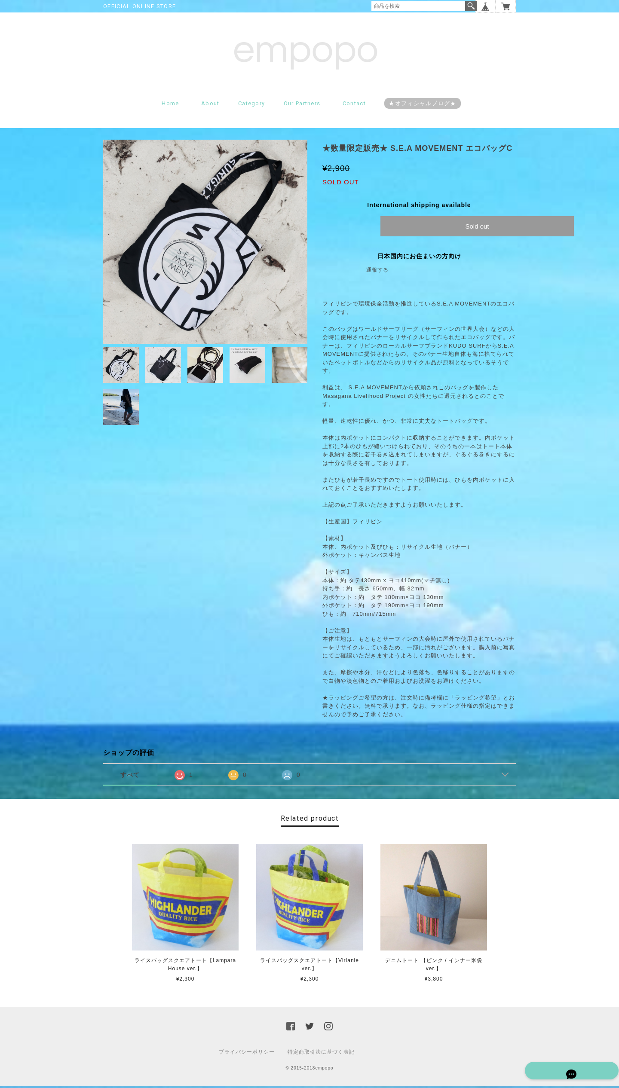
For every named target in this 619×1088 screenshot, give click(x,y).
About (210, 105)
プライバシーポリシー (247, 1054)
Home (170, 105)
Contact (354, 105)
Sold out (477, 228)
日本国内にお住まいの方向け (419, 258)
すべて (130, 776)
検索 (471, 6)
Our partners (302, 105)
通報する (377, 272)
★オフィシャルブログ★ (422, 105)
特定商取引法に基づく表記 (321, 1054)
